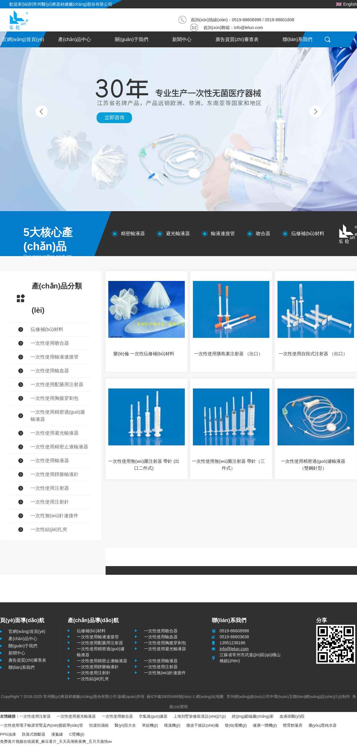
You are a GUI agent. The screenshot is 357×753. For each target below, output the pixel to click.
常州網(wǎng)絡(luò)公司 (248, 696)
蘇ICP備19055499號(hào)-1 (171, 696)
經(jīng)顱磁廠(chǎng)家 (252, 716)
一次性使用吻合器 (117, 716)
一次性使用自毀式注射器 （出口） (313, 353)
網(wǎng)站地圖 (210, 696)
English (346, 4)
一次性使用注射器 (35, 716)
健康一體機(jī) (265, 725)
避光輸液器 (178, 233)
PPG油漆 (8, 734)
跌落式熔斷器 (33, 734)
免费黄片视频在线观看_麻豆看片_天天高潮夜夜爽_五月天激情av (56, 741)
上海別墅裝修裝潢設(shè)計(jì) (199, 716)
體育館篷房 (292, 725)
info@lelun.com (248, 27)
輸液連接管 (223, 233)
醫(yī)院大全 (125, 725)
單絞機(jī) (150, 725)
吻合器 (263, 233)
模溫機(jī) (172, 725)
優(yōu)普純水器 (322, 725)
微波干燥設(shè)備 (202, 725)
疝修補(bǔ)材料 (307, 233)
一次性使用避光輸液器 (76, 716)
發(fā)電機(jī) (236, 725)
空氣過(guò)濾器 (153, 716)
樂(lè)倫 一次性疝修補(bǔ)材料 (143, 353)
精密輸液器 (133, 233)
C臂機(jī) (76, 734)
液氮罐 (57, 734)
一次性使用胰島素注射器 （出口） (228, 353)
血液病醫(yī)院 (292, 716)
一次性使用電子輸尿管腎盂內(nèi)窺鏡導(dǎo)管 (41, 725)
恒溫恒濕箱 (99, 725)
